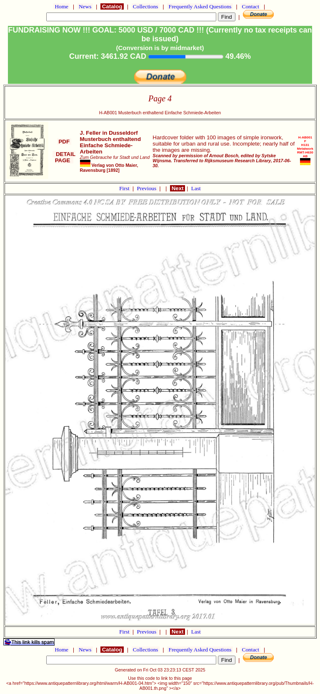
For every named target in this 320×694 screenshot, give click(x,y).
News (85, 6)
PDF (64, 141)
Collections (146, 6)
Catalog (112, 6)
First (125, 188)
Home (61, 6)
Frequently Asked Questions (200, 6)
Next (177, 188)
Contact (250, 6)
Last (196, 188)
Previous (147, 188)
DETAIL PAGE (63, 157)
